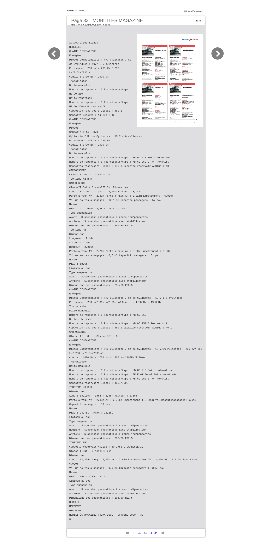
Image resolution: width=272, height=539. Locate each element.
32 (139, 532)
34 (150, 532)
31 (134, 532)
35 (155, 532)
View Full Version (195, 11)
